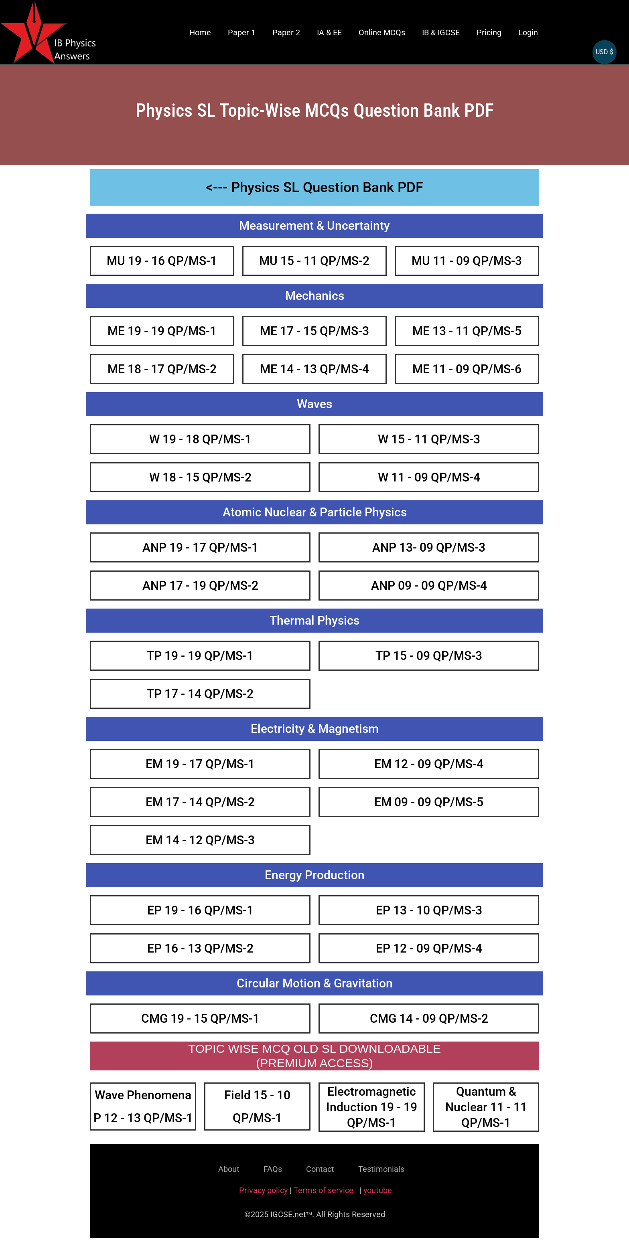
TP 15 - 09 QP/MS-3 (428, 656)
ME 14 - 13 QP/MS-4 (314, 369)
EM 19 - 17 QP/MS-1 (200, 764)
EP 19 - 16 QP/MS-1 (200, 910)
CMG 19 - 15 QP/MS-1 (200, 1018)
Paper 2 (286, 32)
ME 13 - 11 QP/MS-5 (466, 331)
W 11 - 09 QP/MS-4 (429, 477)
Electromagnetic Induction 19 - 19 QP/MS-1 (371, 1107)
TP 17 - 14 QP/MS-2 (200, 694)
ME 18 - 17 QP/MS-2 (162, 369)
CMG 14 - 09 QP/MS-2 (429, 1018)
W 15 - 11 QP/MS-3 (429, 439)
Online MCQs (382, 32)
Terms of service (324, 1190)
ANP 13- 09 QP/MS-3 (428, 547)
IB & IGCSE (441, 32)
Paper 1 (242, 32)
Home (200, 32)
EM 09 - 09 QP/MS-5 (428, 802)
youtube (377, 1190)
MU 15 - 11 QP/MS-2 (314, 261)
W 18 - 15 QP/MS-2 (200, 477)
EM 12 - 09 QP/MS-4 (428, 764)
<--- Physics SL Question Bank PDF (314, 187)
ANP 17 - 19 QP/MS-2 (200, 586)
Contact (320, 1169)
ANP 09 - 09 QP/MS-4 (429, 586)
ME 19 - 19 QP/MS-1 (162, 331)
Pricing (489, 32)
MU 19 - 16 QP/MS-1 (162, 261)
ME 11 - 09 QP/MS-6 (466, 369)
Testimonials (381, 1169)
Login (528, 32)
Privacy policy (263, 1190)
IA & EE (329, 32)
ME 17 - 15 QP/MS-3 (314, 331)
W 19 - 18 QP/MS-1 (200, 439)
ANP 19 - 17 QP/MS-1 (200, 547)
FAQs (273, 1169)
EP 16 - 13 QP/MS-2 (200, 948)
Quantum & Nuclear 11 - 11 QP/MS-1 (486, 1107)
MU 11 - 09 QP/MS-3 (467, 261)
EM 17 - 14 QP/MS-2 (200, 802)
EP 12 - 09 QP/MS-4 (429, 948)
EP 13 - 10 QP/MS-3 (429, 910)
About (228, 1169)
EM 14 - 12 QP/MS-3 (200, 840)
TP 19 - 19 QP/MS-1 (200, 656)
